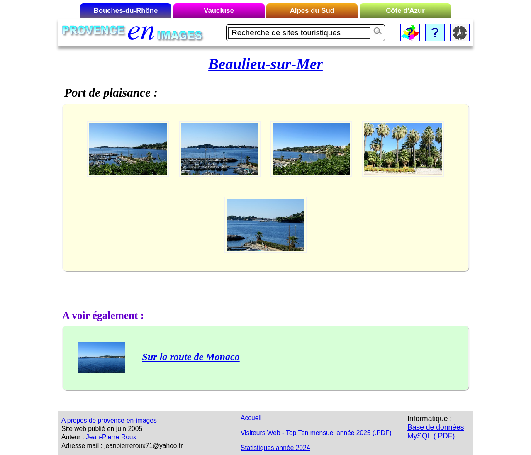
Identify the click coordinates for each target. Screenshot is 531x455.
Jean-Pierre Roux (111, 436)
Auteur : (72, 436)
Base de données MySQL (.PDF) (435, 431)
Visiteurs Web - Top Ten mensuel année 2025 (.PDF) (316, 432)
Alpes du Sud (312, 11)
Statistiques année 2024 (275, 447)
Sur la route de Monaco (191, 356)
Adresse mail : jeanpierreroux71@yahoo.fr (122, 445)
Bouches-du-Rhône (126, 11)
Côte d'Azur (405, 11)
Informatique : (429, 418)
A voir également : (103, 315)
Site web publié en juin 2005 (101, 428)
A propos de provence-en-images (109, 420)
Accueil (251, 417)
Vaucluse (219, 11)
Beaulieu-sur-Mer (265, 64)
